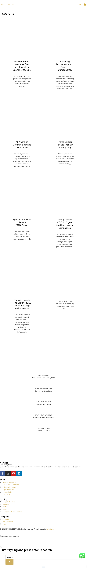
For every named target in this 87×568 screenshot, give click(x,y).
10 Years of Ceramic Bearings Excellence (22, 145)
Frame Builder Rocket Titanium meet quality (65, 145)
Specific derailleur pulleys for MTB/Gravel (22, 222)
